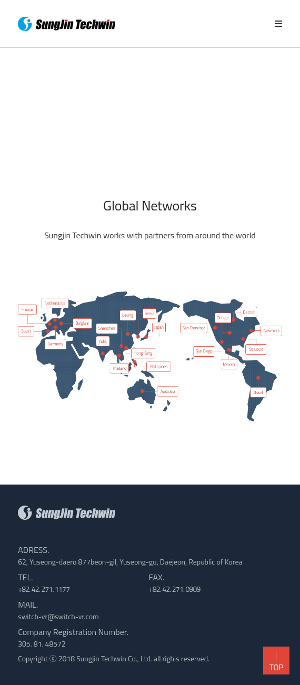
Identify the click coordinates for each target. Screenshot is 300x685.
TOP (273, 662)
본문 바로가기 (0, 0)
